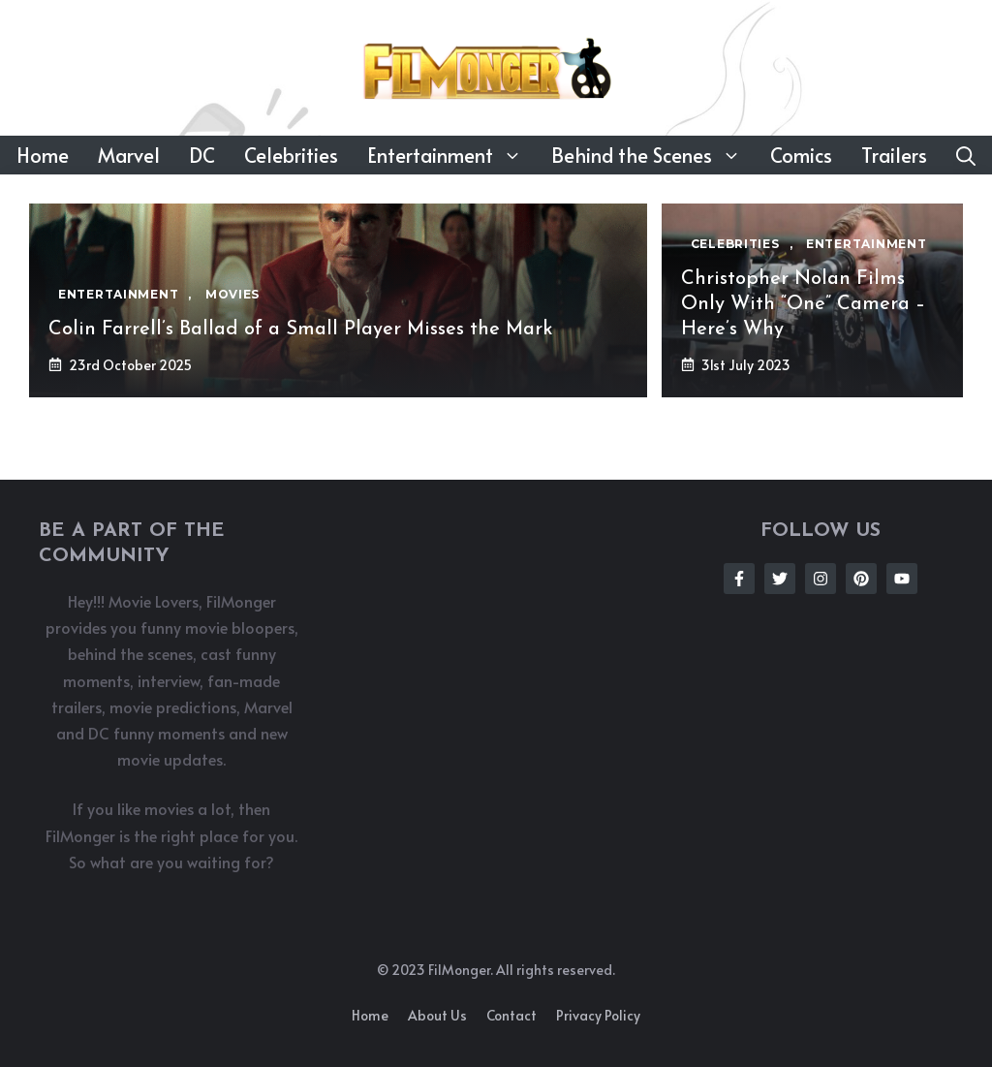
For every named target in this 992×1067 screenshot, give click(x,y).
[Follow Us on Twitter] (779, 578)
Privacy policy (598, 1015)
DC (202, 155)
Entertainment (452, 155)
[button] (966, 155)
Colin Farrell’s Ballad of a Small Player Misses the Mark (300, 329)
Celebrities (291, 155)
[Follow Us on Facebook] (739, 578)
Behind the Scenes (653, 155)
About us (437, 1015)
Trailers (894, 155)
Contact (511, 1015)
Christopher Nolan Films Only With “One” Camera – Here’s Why (803, 304)
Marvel (129, 155)
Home (42, 155)
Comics (801, 155)
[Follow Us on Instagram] (820, 578)
